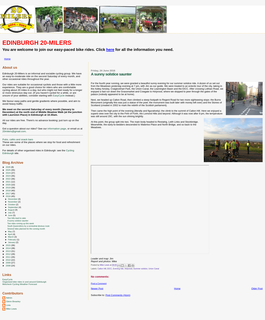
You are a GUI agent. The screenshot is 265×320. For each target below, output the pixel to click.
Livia (8, 305)
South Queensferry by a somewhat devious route (28, 226)
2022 (8, 179)
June (10, 215)
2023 (8, 176)
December (13, 199)
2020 (8, 184)
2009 (8, 262)
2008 (8, 265)
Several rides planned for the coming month (26, 229)
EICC (109, 269)
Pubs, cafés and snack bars (17, 139)
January (12, 242)
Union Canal (153, 269)
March (11, 237)
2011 (8, 257)
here (110, 49)
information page (56, 128)
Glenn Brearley (13, 301)
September (13, 207)
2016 (8, 196)
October (12, 204)
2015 (8, 245)
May (10, 231)
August (11, 210)
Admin (9, 298)
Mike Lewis (11, 309)
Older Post (257, 288)
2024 (8, 173)
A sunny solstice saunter (17, 221)
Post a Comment (98, 283)
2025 (8, 170)
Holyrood (128, 269)
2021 (8, 181)
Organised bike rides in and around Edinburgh (24, 282)
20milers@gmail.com (14, 131)
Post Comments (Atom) (117, 295)
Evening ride (118, 269)
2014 (8, 248)
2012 (8, 254)
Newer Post (97, 288)
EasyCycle (59, 95)
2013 (8, 251)
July (10, 212)
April (10, 234)
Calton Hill (102, 269)
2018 (8, 190)
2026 (8, 167)
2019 (8, 187)
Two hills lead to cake (16, 218)
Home (7, 58)
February (12, 239)
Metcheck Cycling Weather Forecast (19, 284)
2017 (8, 193)
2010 (8, 260)
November (13, 202)
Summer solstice (140, 269)
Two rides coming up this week (20, 223)
